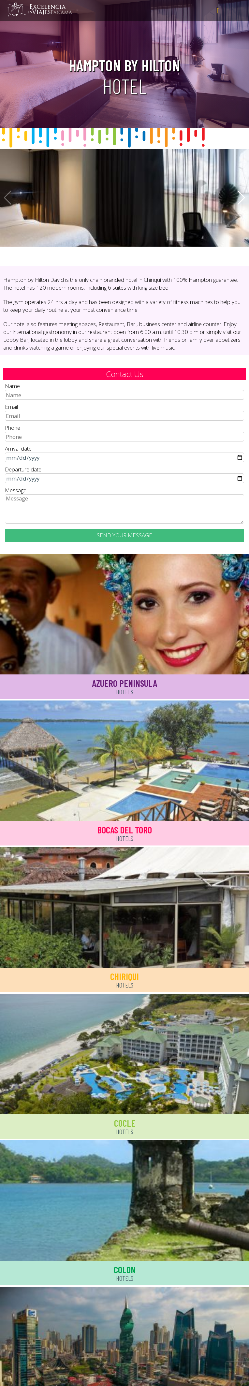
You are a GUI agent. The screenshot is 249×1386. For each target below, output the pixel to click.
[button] (241, 198)
